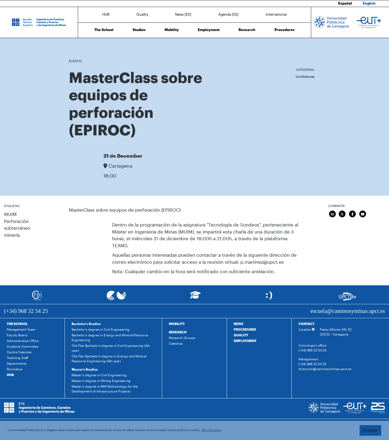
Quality (142, 14)
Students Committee (22, 346)
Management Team (21, 329)
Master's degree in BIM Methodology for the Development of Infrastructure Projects (105, 388)
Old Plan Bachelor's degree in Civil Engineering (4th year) (111, 348)
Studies (139, 30)
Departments (16, 363)
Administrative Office (23, 341)
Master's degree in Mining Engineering (101, 381)
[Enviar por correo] (363, 214)
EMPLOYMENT (245, 341)
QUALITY (241, 335)
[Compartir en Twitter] (342, 214)
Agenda (95, 45)
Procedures (284, 30)
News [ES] (183, 14)
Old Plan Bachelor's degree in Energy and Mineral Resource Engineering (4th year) (109, 358)
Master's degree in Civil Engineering (99, 375)
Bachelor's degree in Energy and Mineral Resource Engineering (110, 337)
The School (103, 30)
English (369, 3)
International (276, 14)
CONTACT (306, 324)
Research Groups (182, 338)
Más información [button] (211, 430)
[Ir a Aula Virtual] (195, 297)
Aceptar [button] (370, 430)
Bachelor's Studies (86, 324)
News (84, 45)
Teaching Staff (17, 358)
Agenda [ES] (228, 14)
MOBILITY (177, 324)
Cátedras (176, 343)
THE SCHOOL (17, 324)
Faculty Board (17, 335)
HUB (105, 14)
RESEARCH (177, 332)
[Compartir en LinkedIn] (332, 214)
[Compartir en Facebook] (353, 214)
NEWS (238, 324)
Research (247, 30)
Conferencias (305, 76)
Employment (209, 30)
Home (73, 45)
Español (345, 3)
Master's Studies (85, 369)
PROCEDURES (245, 329)
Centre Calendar (19, 352)
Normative (14, 369)
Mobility (172, 30)
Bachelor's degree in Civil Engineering (101, 329)
